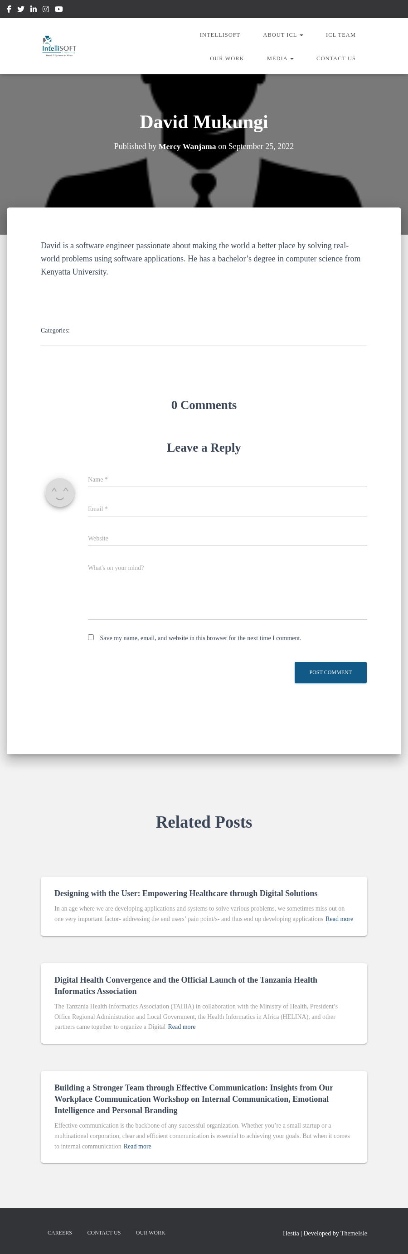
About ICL (283, 35)
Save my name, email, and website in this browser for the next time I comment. (200, 638)
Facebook (9, 10)
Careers (60, 1233)
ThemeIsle (353, 1233)
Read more (339, 919)
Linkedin (33, 10)
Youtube (59, 10)
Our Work (227, 58)
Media (280, 58)
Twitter (20, 10)
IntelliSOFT (220, 35)
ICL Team (341, 35)
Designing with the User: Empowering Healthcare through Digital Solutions (185, 893)
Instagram (46, 10)
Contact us (336, 58)
